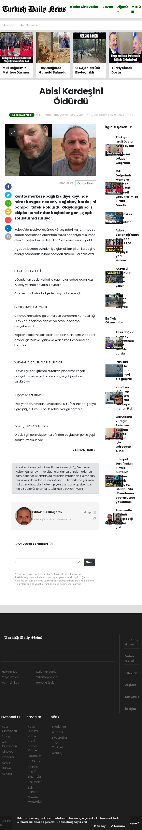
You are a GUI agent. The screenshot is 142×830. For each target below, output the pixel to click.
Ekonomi (8, 757)
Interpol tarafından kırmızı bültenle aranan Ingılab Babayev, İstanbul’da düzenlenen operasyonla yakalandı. (125, 480)
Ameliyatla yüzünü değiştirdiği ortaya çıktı (124, 518)
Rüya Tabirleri (57, 745)
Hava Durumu (33, 729)
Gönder (90, 562)
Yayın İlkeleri (10, 677)
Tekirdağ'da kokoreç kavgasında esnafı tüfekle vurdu (125, 343)
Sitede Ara (59, 727)
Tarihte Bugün (33, 769)
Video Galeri (129, 657)
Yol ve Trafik (32, 738)
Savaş (107, 6)
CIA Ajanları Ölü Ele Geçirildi (122, 300)
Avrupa (7, 774)
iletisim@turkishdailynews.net (52, 519)
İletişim (130, 707)
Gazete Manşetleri (35, 799)
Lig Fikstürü (35, 761)
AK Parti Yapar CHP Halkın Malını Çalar (123, 277)
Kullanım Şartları (47, 672)
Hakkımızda (9, 672)
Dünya (6, 768)
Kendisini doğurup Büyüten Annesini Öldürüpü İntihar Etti (124, 398)
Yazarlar (131, 671)
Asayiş (6, 763)
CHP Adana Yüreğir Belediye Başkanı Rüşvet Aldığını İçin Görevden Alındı (124, 434)
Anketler (57, 732)
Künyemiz (132, 695)
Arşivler (130, 683)
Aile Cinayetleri (30, 25)
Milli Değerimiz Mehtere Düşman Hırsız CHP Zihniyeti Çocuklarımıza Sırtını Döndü (127, 188)
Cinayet (7, 752)
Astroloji (57, 753)
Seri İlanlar (35, 782)
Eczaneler (34, 756)
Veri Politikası (10, 683)
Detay (100, 826)
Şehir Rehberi (33, 790)
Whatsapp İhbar (47, 677)
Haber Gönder (46, 683)
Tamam (117, 826)
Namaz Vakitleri (33, 748)
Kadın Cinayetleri (84, 6)
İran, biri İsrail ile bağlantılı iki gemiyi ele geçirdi (124, 370)
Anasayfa (10, 25)
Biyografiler (59, 738)
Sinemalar (35, 777)
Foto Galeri (131, 642)
